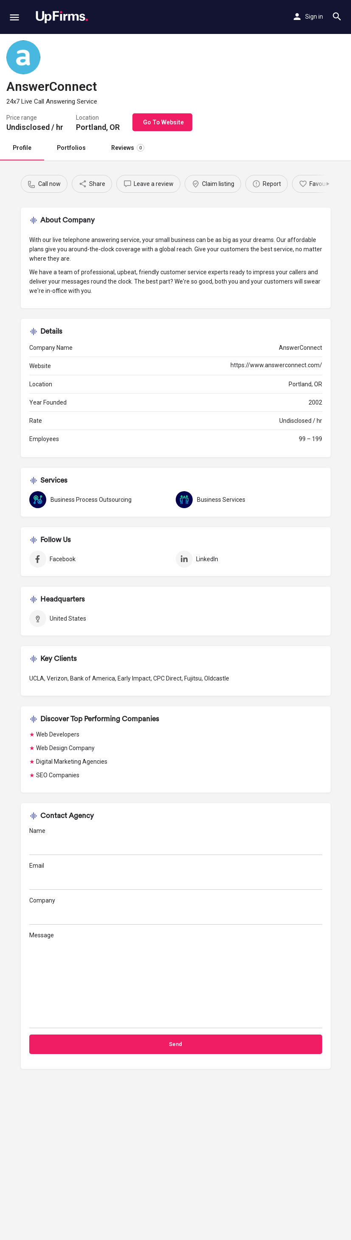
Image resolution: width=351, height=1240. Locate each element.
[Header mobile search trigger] (337, 16)
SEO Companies (57, 775)
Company (175, 911)
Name (175, 841)
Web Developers (57, 734)
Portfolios (71, 147)
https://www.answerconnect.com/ (276, 365)
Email (175, 876)
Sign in (314, 16)
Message (175, 980)
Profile (22, 147)
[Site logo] (61, 17)
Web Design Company (65, 748)
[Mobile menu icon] (14, 17)
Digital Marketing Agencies (71, 761)
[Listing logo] (23, 57)
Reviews (127, 148)
